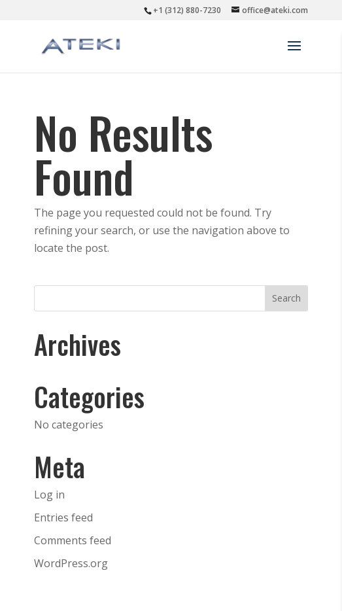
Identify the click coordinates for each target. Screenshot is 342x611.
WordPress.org (71, 563)
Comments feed (72, 540)
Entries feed (63, 517)
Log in (49, 494)
